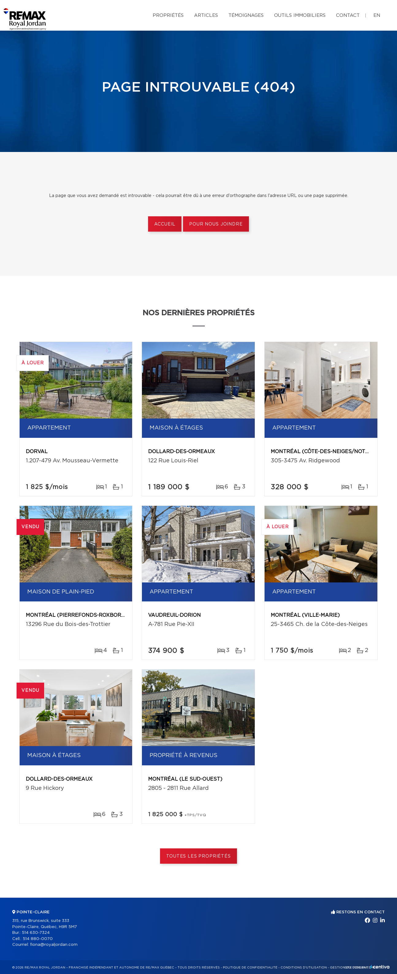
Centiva (380, 967)
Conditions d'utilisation (304, 967)
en (376, 15)
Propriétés (168, 15)
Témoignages (246, 15)
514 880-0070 (38, 939)
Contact (348, 15)
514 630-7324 (36, 933)
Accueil (164, 224)
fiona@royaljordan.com (54, 945)
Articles (206, 15)
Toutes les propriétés (198, 856)
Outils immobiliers (300, 15)
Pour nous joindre (215, 224)
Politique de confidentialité (250, 967)
